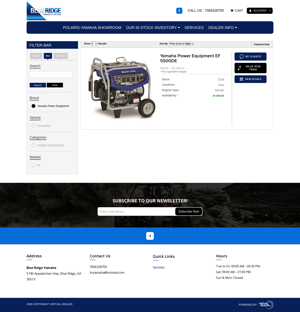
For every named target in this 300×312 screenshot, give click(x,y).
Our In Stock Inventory (153, 27)
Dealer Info (222, 27)
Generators (41, 126)
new (48, 56)
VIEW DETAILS (250, 78)
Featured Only (260, 44)
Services (194, 27)
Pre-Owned (61, 56)
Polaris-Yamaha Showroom (92, 27)
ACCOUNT (260, 10)
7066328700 (98, 267)
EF (36, 165)
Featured (36, 56)
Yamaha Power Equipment (50, 106)
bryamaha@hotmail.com (107, 272)
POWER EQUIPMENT (48, 145)
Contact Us (100, 256)
